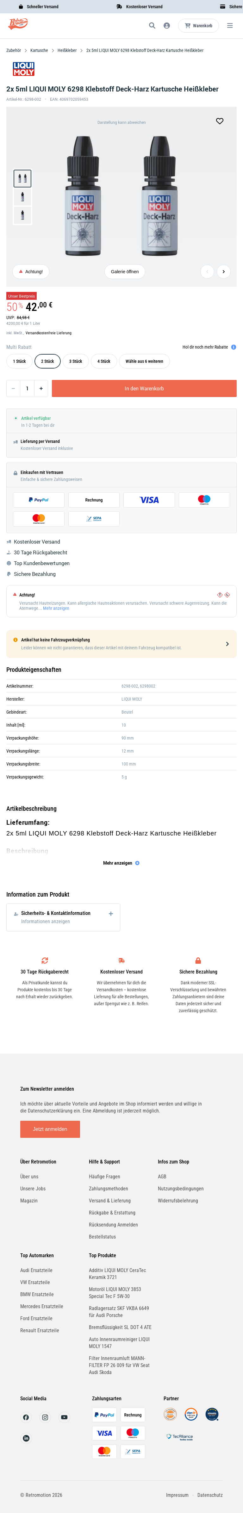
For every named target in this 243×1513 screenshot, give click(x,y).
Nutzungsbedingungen (181, 1189)
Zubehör (14, 50)
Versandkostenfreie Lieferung (49, 333)
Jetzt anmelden (50, 1129)
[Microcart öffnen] (198, 26)
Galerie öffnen (125, 271)
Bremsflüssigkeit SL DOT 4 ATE (120, 1327)
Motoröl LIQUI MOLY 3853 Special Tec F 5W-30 (115, 1292)
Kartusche (39, 50)
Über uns (29, 1177)
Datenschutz (210, 1495)
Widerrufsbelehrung (178, 1201)
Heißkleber (67, 50)
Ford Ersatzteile (36, 1318)
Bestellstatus (102, 1237)
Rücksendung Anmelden (113, 1225)
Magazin (29, 1201)
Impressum (177, 1495)
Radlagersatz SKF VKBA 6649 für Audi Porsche (119, 1311)
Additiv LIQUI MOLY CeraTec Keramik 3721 (117, 1273)
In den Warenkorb (144, 388)
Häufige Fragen (104, 1177)
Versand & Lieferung (110, 1201)
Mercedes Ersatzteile (41, 1306)
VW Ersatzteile (35, 1282)
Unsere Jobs (33, 1189)
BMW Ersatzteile (37, 1294)
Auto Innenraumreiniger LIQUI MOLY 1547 (119, 1342)
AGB (162, 1177)
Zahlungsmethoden (108, 1189)
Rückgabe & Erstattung (112, 1213)
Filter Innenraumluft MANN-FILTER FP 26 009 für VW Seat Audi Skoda (119, 1365)
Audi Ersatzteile (36, 1270)
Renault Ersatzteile (39, 1330)
